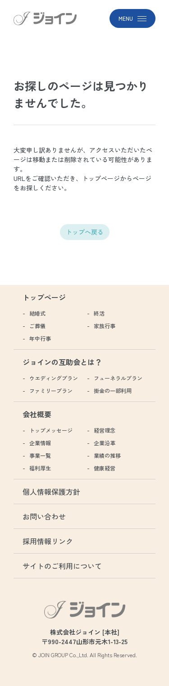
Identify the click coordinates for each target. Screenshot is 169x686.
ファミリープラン (51, 390)
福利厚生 (40, 468)
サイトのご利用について (62, 565)
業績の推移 (107, 455)
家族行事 (104, 325)
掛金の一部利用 (113, 390)
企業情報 (40, 443)
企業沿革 (104, 443)
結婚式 (37, 313)
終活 (99, 313)
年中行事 (40, 338)
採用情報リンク (48, 541)
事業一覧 (40, 455)
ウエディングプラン (53, 378)
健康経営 (104, 468)
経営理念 (104, 430)
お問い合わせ (44, 516)
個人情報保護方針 (51, 491)
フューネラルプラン (118, 378)
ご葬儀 (37, 325)
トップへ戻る (85, 231)
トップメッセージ (51, 430)
